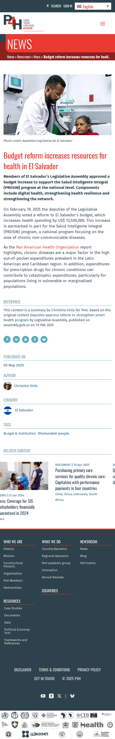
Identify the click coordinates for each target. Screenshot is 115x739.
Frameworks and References (15, 641)
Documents (12, 615)
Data (7, 622)
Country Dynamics (54, 549)
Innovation (50, 570)
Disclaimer (22, 669)
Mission (9, 556)
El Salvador (18, 410)
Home (10, 56)
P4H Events (88, 563)
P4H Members (13, 580)
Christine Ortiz (63, 310)
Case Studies (13, 608)
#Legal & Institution (20, 433)
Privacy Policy (89, 669)
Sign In (67, 5)
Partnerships (13, 587)
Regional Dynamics (55, 556)
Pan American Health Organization (47, 247)
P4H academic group (56, 563)
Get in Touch (44, 678)
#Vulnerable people (53, 433)
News (37, 56)
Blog (83, 556)
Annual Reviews (53, 577)
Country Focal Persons (13, 564)
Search (56, 5)
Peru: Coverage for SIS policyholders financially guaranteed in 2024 (22, 507)
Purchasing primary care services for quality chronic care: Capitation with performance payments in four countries (86, 479)
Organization (13, 573)
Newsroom (24, 56)
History (9, 549)
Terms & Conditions (54, 669)
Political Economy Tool (17, 631)
